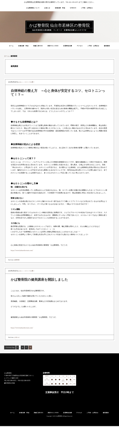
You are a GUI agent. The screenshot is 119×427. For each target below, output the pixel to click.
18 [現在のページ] (30, 347)
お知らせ (16, 337)
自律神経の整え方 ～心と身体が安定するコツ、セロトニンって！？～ (58, 92)
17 (26, 347)
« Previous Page (10, 347)
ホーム (6, 56)
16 (22, 347)
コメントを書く (29, 82)
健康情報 (16, 260)
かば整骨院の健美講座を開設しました (39, 279)
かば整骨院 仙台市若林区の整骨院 (59, 25)
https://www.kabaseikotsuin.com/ (22, 250)
